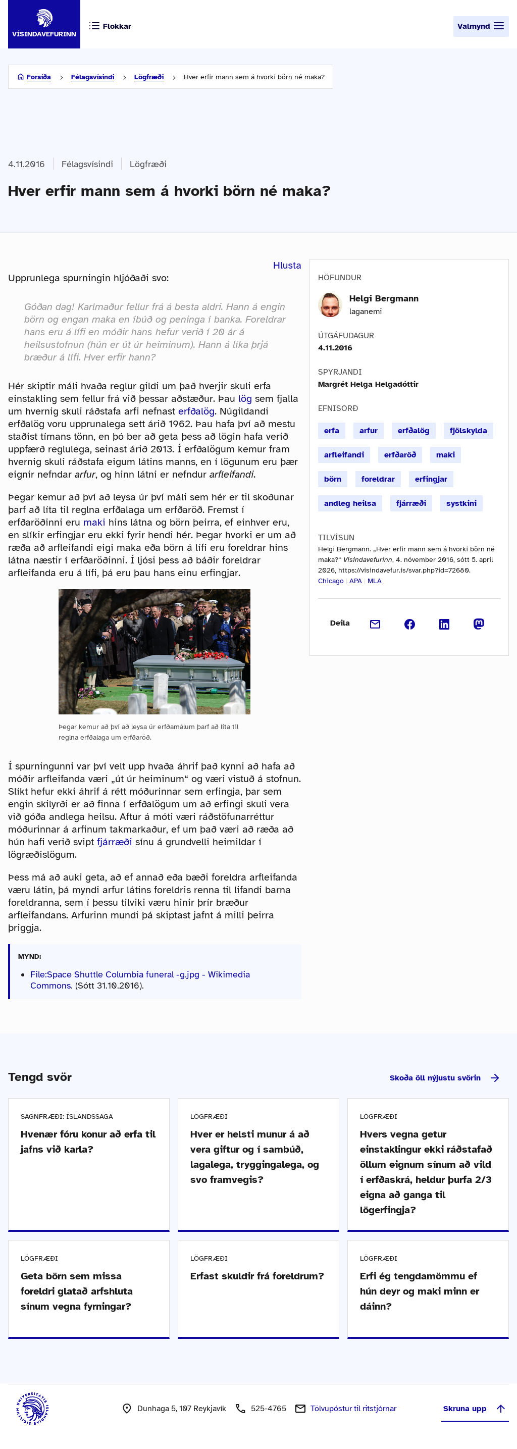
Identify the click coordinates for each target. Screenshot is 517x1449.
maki (94, 522)
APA (355, 581)
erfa (331, 431)
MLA (375, 581)
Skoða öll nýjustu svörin (445, 1078)
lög (245, 398)
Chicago (331, 581)
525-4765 (268, 1409)
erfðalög (196, 411)
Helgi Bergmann (384, 298)
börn (332, 479)
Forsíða (39, 77)
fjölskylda (468, 431)
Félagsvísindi (92, 77)
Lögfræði (149, 77)
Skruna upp (475, 1409)
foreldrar (378, 479)
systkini (461, 503)
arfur (368, 431)
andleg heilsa (350, 503)
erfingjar (431, 479)
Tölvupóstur (353, 1409)
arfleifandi (344, 455)
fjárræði (114, 842)
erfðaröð (400, 455)
